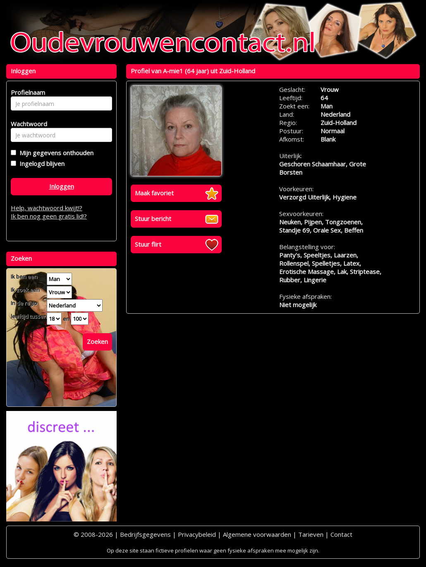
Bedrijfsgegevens (145, 534)
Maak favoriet (154, 193)
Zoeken (97, 341)
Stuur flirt (148, 244)
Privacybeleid (197, 534)
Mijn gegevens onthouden (54, 153)
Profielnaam (27, 92)
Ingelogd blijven (40, 163)
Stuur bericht (153, 218)
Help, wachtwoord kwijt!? (46, 208)
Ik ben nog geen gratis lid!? (49, 216)
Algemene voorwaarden (257, 534)
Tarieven (310, 534)
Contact (341, 534)
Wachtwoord (27, 124)
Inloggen (61, 186)
